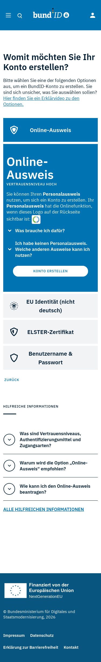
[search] (21, 15)
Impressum (14, 635)
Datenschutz (42, 635)
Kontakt (71, 647)
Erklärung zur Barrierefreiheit (30, 647)
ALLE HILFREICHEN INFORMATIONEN (43, 509)
